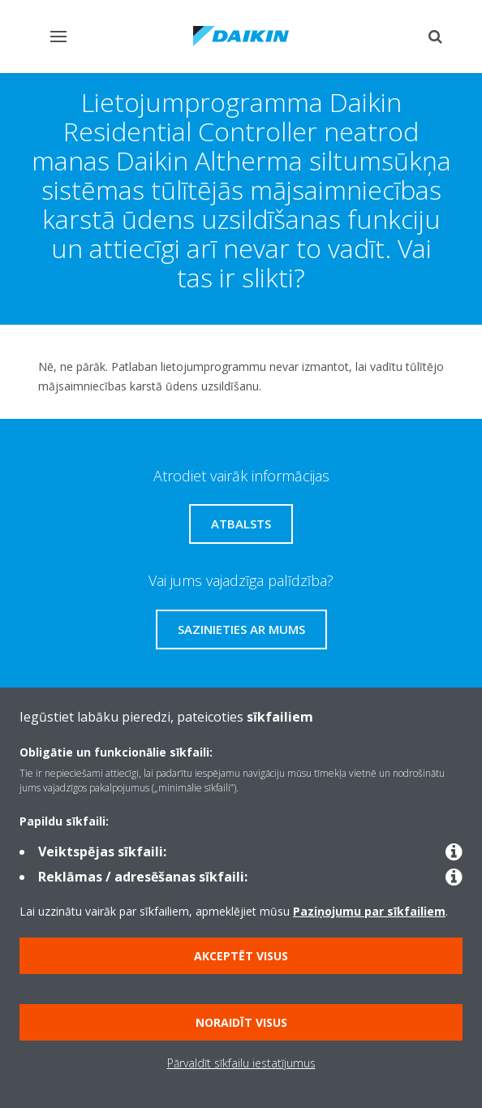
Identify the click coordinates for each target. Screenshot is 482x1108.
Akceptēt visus (241, 956)
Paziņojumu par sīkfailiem (369, 911)
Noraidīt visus (241, 1022)
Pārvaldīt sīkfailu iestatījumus (241, 1063)
